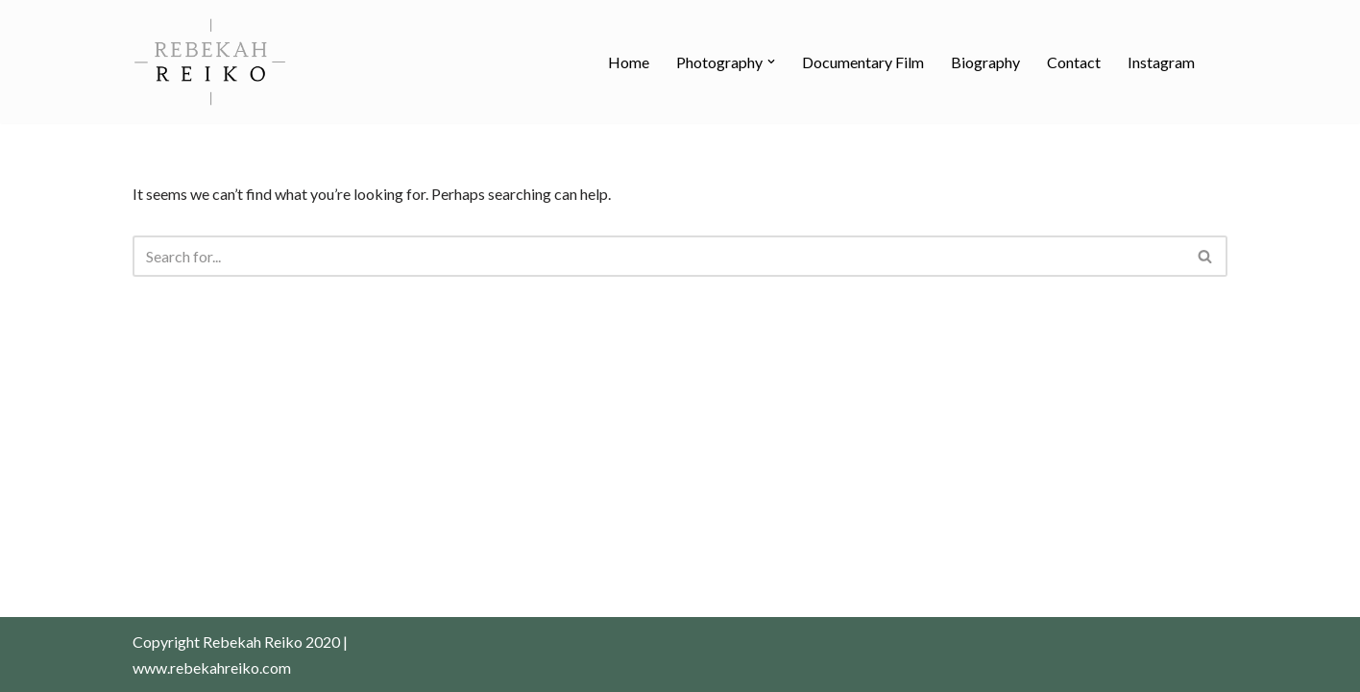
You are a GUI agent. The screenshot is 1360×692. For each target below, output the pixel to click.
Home (628, 62)
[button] (771, 61)
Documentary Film (863, 62)
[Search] (658, 256)
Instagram (1161, 62)
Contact (1074, 62)
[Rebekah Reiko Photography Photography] (210, 61)
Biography (985, 62)
